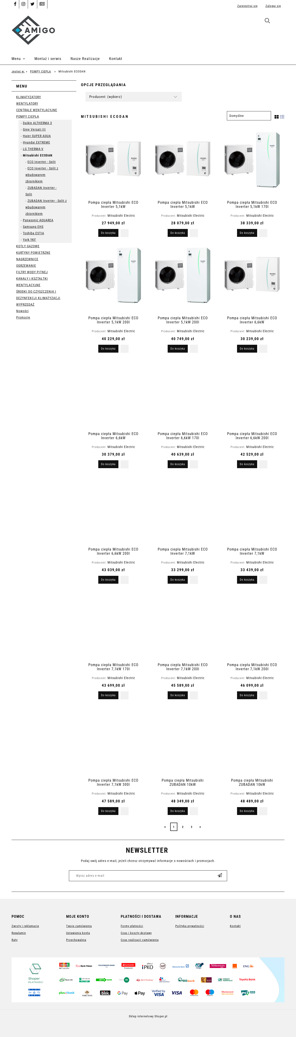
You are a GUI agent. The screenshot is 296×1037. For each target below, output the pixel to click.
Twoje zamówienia (79, 926)
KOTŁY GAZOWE (28, 246)
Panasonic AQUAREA (38, 220)
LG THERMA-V (33, 149)
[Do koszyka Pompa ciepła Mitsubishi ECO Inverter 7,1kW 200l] (178, 695)
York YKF (29, 239)
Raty (15, 940)
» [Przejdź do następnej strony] (200, 826)
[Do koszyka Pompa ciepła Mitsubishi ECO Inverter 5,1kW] (108, 233)
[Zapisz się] (220, 876)
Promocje (23, 317)
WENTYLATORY (27, 103)
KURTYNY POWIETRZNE (33, 252)
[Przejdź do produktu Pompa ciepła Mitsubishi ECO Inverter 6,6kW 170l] (183, 394)
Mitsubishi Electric (121, 215)
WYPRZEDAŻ (25, 304)
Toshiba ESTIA (33, 233)
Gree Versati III (34, 129)
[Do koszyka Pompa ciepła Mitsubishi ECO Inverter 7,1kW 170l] (108, 695)
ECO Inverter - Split (42, 162)
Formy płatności (132, 926)
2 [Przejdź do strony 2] (183, 827)
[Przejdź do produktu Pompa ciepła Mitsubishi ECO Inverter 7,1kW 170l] (113, 625)
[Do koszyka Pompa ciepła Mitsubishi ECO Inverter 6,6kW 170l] (178, 464)
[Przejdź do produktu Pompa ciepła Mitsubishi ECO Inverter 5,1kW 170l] (252, 163)
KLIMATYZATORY (28, 97)
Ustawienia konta (78, 933)
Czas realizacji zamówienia (140, 940)
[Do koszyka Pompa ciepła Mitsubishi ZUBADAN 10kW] (178, 811)
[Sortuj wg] (249, 115)
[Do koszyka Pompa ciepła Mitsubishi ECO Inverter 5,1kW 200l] (108, 349)
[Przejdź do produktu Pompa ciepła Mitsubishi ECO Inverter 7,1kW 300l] (113, 741)
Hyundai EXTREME (36, 142)
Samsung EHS (33, 227)
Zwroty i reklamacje (25, 926)
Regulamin (19, 933)
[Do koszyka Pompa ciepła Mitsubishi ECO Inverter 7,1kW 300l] (108, 811)
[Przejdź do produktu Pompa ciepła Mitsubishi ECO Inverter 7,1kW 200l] (183, 625)
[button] (124, 233)
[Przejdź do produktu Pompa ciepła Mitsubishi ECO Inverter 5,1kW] (113, 163)
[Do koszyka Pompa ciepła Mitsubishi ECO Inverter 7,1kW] (178, 580)
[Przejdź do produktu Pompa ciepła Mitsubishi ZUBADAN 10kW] (183, 741)
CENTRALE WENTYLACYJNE (36, 110)
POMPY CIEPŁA (27, 116)
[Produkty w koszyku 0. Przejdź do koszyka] (279, 21)
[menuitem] (23, 59)
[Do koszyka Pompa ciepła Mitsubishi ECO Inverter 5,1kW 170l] (247, 233)
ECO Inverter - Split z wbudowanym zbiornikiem (41, 174)
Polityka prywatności (189, 926)
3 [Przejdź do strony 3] (191, 827)
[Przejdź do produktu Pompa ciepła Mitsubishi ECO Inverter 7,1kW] (183, 510)
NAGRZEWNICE (27, 259)
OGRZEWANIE (26, 265)
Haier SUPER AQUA (37, 136)
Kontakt (235, 926)
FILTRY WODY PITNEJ (32, 272)
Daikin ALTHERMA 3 (37, 123)
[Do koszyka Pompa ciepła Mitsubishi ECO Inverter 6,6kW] (247, 349)
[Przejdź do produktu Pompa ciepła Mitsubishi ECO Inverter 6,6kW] (252, 278)
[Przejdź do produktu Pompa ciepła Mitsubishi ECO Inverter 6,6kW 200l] (252, 394)
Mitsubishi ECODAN (37, 155)
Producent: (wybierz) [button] (105, 97)
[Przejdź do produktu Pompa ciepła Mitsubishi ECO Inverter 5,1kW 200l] (113, 278)
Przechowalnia (76, 940)
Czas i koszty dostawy (136, 933)
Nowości (22, 311)
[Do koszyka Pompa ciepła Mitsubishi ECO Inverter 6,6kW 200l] (247, 464)
